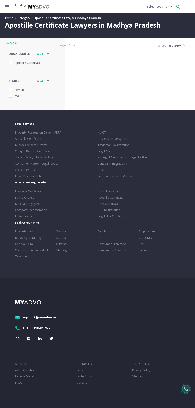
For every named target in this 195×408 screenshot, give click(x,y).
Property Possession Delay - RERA (38, 132)
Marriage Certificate (28, 191)
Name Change (24, 197)
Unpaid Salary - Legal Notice (34, 157)
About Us (21, 364)
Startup (61, 238)
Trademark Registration (113, 145)
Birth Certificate (108, 204)
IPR (100, 238)
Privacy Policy (141, 370)
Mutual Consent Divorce (31, 145)
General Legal (24, 244)
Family (102, 231)
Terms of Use (141, 364)
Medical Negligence (28, 204)
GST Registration (109, 210)
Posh (101, 170)
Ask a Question (25, 370)
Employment (147, 231)
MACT (102, 132)
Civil (141, 244)
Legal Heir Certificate (112, 216)
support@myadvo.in (35, 317)
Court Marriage (108, 191)
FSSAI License (24, 216)
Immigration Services (112, 250)
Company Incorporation (31, 210)
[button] (29, 54)
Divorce (61, 231)
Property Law (24, 231)
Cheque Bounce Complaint (33, 151)
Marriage (62, 250)
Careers (82, 383)
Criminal (61, 244)
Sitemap (137, 376)
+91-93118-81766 (32, 328)
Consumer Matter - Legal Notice (37, 164)
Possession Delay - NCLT (115, 139)
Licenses (144, 250)
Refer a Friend (24, 376)
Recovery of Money (28, 238)
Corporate (146, 238)
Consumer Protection (112, 244)
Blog (80, 370)
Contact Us (84, 364)
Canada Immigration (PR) (115, 164)
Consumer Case (25, 170)
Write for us (85, 376)
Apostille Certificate (28, 139)
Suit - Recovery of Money (115, 176)
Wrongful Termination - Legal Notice (122, 157)
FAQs (18, 383)
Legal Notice (106, 151)
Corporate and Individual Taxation (31, 253)
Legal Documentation (29, 176)
